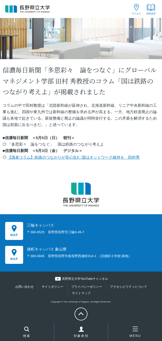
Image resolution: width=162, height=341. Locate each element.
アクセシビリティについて (128, 287)
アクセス (136, 13)
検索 (27, 332)
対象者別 (81, 333)
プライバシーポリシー (86, 287)
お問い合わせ (24, 287)
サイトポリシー (52, 287)
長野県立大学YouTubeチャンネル (85, 279)
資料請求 (151, 13)
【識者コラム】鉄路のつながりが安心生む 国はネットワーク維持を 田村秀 (73, 157)
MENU (135, 332)
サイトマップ (81, 293)
